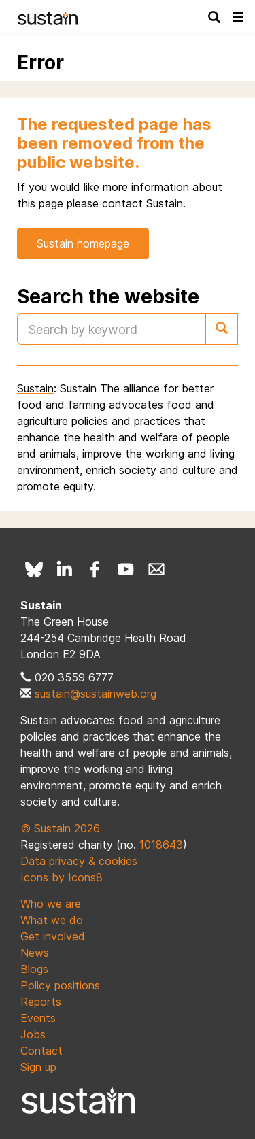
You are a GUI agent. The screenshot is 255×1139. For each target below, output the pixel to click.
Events (38, 1018)
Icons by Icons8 (61, 877)
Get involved (52, 936)
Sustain (35, 388)
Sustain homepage (83, 243)
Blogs (34, 969)
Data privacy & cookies (78, 861)
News (34, 952)
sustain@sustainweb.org (95, 693)
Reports (40, 1001)
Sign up (38, 1067)
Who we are (50, 904)
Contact (41, 1050)
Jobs (33, 1034)
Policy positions (60, 985)
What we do (51, 920)
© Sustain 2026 (60, 828)
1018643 (161, 844)
